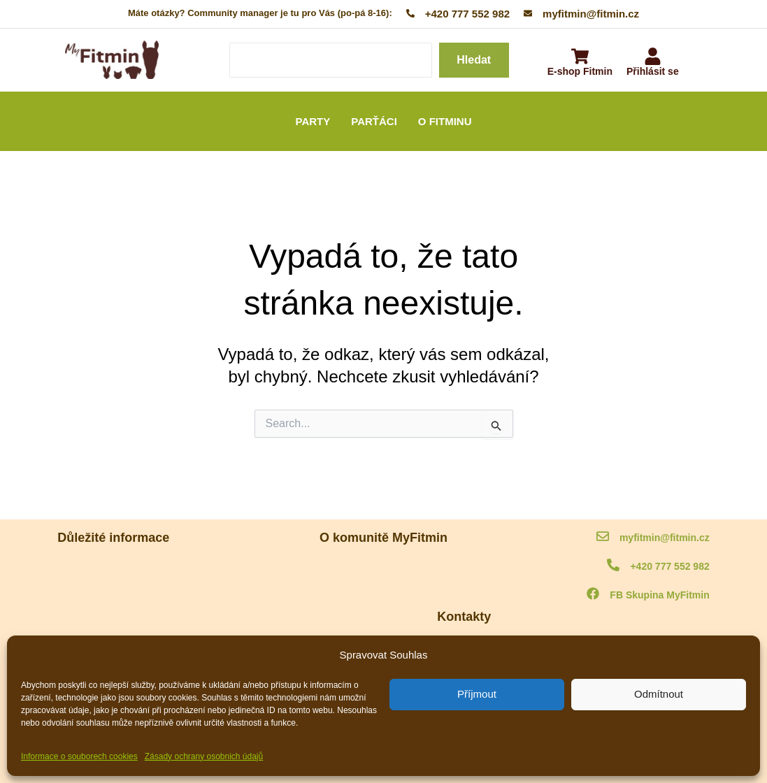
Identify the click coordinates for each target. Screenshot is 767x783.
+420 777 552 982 (669, 566)
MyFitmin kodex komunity (108, 569)
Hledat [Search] (474, 60)
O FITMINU (445, 121)
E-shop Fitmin (579, 71)
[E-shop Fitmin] (580, 58)
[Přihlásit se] (652, 58)
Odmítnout (658, 694)
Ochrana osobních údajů (107, 606)
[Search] (330, 60)
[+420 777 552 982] (613, 566)
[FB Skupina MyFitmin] (593, 594)
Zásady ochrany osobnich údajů (204, 756)
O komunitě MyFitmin (383, 569)
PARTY (313, 121)
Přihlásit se (652, 71)
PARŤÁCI (374, 121)
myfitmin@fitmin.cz (664, 537)
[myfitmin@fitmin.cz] (602, 537)
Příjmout (476, 694)
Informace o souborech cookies (79, 756)
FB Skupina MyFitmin (659, 595)
